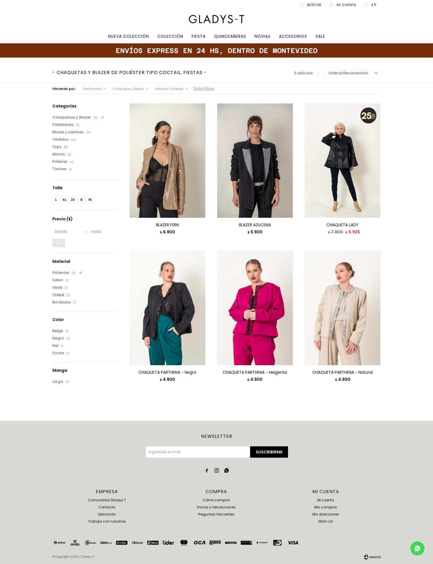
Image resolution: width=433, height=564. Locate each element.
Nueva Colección (128, 36)
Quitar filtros (203, 88)
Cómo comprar (216, 500)
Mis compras (325, 507)
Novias (262, 36)
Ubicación (107, 514)
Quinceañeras (230, 36)
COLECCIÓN (170, 36)
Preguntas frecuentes (216, 514)
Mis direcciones (325, 514)
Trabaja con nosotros (107, 521)
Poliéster (169, 88)
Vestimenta (92, 88)
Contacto (107, 507)
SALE (320, 36)
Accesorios (293, 36)
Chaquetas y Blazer (128, 88)
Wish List (325, 521)
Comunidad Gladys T (107, 500)
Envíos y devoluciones (216, 507)
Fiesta (199, 36)
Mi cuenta (325, 500)
